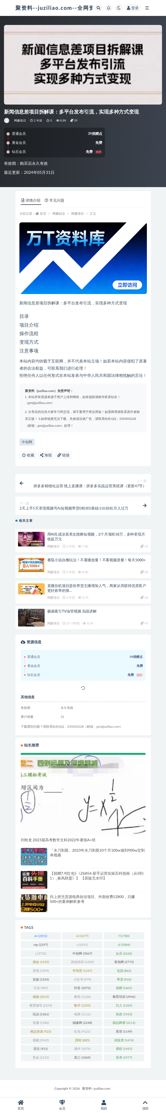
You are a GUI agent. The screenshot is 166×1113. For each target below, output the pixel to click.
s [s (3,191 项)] (82, 945)
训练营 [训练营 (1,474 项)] (124, 1040)
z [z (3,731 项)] (40, 953)
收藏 (28, 455)
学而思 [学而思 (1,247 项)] (82, 971)
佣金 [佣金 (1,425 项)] (41, 962)
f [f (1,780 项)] (123, 936)
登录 (133, 8)
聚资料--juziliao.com (96, 1088)
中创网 (27, 442)
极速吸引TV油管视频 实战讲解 (72, 611)
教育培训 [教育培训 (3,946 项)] (124, 997)
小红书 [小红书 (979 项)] (82, 979)
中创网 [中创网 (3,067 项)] (82, 953)
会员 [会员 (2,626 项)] (124, 953)
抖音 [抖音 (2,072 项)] (82, 988)
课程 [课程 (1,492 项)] (124, 1049)
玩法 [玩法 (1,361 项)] (41, 1014)
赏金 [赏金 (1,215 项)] (41, 1057)
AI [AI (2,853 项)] (40, 936)
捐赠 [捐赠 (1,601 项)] (124, 988)
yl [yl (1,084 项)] (124, 945)
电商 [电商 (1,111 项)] (82, 1014)
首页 (43, 213)
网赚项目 (20, 120)
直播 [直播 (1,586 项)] (41, 1023)
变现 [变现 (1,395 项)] (41, 971)
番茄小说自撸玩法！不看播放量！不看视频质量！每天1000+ (96, 560)
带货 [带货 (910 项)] (124, 979)
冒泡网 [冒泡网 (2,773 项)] (124, 962)
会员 (62, 1105)
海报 (46, 455)
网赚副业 (58, 213)
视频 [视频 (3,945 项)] (41, 1040)
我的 (104, 1105)
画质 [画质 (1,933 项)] (124, 1014)
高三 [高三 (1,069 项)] (82, 1057)
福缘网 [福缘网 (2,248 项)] (82, 1023)
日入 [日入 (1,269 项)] (124, 1005)
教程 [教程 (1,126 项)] (82, 997)
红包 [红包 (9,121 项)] (82, 1031)
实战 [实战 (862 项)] (124, 971)
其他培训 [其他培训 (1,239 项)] (82, 962)
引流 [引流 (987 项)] (40, 988)
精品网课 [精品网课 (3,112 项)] (124, 1023)
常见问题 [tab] (54, 200)
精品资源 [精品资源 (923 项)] (40, 1031)
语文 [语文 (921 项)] (40, 1049)
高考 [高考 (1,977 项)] (124, 1057)
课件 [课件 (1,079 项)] (82, 1049)
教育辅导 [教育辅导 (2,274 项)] (40, 1005)
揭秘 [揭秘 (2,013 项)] (41, 997)
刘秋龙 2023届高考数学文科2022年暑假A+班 (58, 840)
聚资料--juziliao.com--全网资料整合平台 (69, 8)
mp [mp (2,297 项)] (41, 945)
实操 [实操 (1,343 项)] (41, 979)
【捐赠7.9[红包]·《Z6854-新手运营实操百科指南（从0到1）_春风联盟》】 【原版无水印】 (96, 875)
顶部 (145, 1105)
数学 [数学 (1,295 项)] (82, 1005)
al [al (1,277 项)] (82, 936)
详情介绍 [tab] (31, 200)
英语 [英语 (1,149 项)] (124, 1031)
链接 (63, 455)
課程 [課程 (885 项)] (82, 1040)
